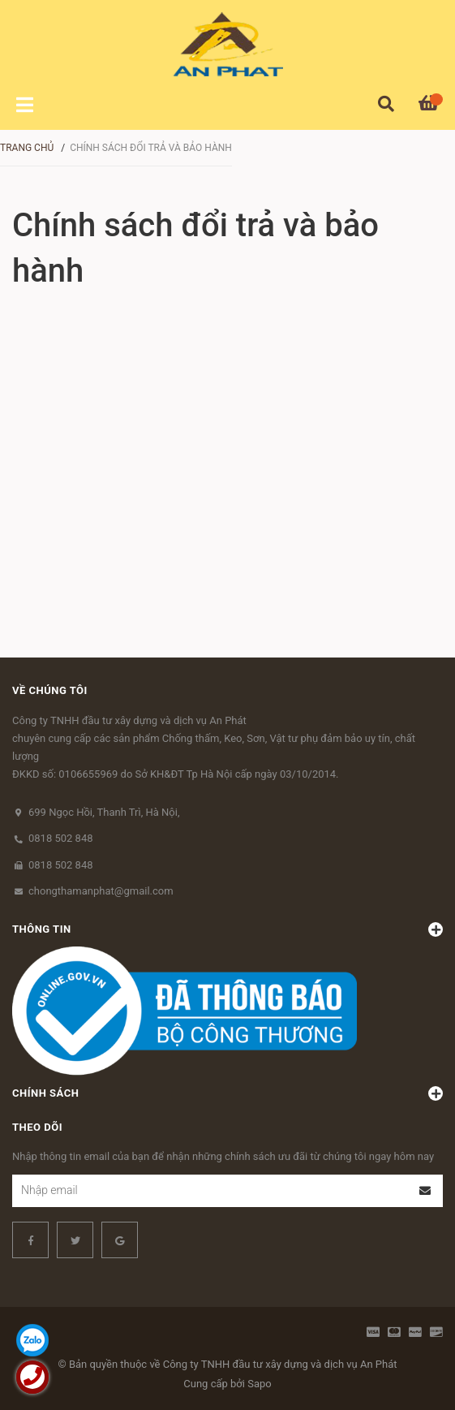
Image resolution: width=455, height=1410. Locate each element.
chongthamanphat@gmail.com (101, 891)
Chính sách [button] (227, 1093)
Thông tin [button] (227, 929)
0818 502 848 (60, 838)
